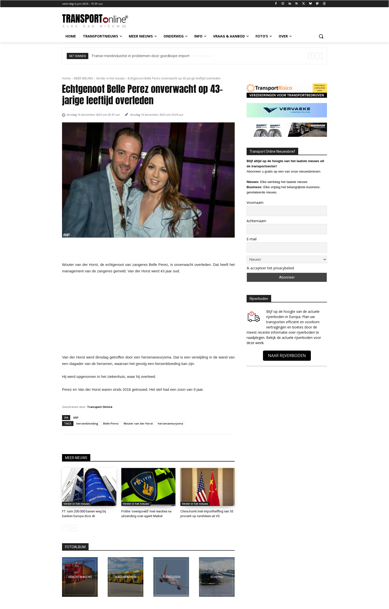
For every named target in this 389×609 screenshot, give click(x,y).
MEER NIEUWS (83, 78)
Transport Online (99, 407)
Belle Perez (111, 423)
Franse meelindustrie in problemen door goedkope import (141, 56)
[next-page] (73, 528)
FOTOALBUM (75, 547)
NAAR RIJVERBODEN (287, 355)
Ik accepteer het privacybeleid (270, 268)
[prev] (311, 56)
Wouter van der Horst (138, 423)
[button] (321, 36)
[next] (319, 56)
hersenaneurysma (170, 423)
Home (66, 78)
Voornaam (255, 202)
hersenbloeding (87, 423)
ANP (76, 417)
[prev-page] (65, 528)
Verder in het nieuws (110, 78)
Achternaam (256, 220)
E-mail (252, 239)
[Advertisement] (148, 315)
